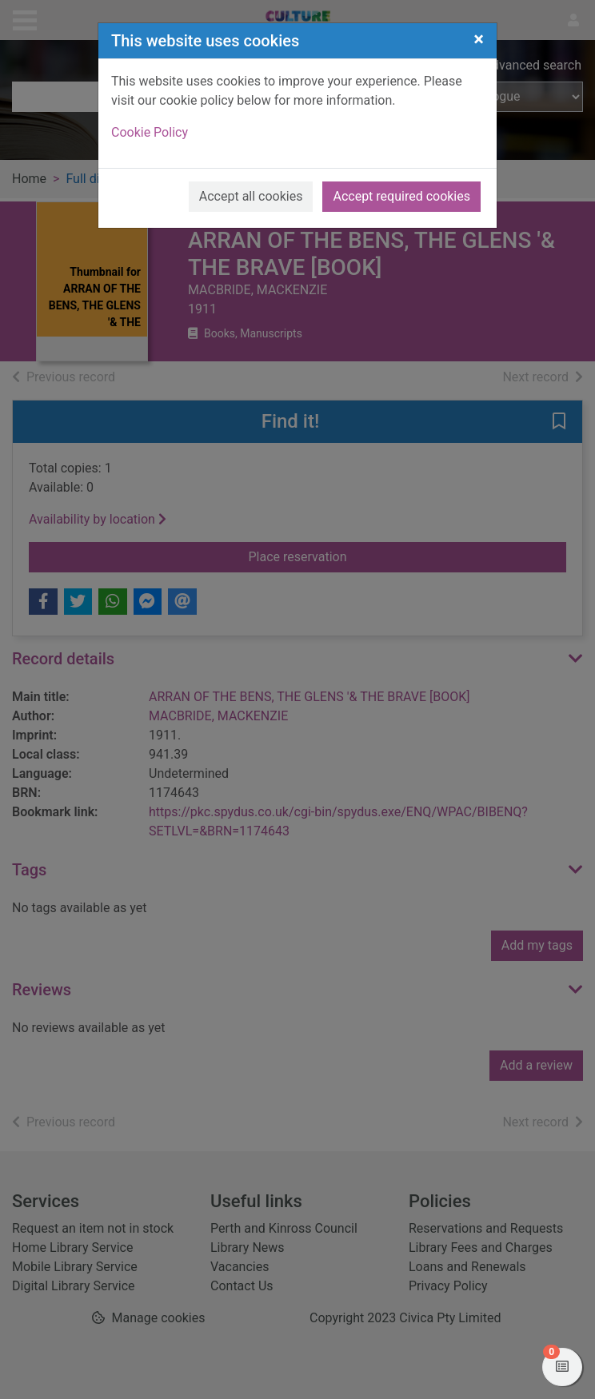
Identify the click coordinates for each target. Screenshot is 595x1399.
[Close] (479, 39)
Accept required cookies (401, 196)
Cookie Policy (149, 132)
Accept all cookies (251, 196)
